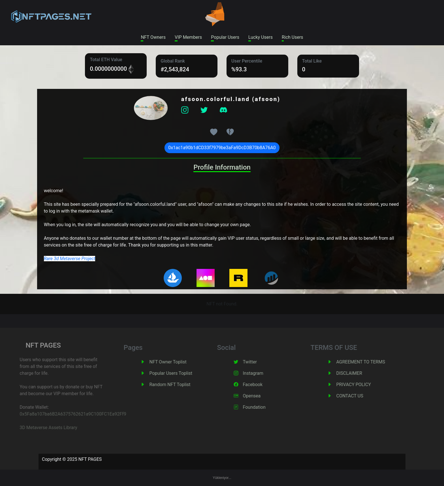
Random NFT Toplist (177, 384)
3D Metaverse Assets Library (40, 427)
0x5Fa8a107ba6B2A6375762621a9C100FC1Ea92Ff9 (65, 414)
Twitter (257, 362)
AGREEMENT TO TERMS (368, 362)
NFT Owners (153, 37)
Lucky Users (260, 37)
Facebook (260, 384)
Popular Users (225, 37)
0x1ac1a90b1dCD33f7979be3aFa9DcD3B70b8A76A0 (222, 147)
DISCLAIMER (357, 373)
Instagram (260, 373)
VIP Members (188, 37)
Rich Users (292, 37)
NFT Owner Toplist (175, 362)
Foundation (261, 407)
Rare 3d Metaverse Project (69, 258)
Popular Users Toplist (178, 373)
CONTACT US (357, 396)
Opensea (259, 396)
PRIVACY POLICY (361, 384)
